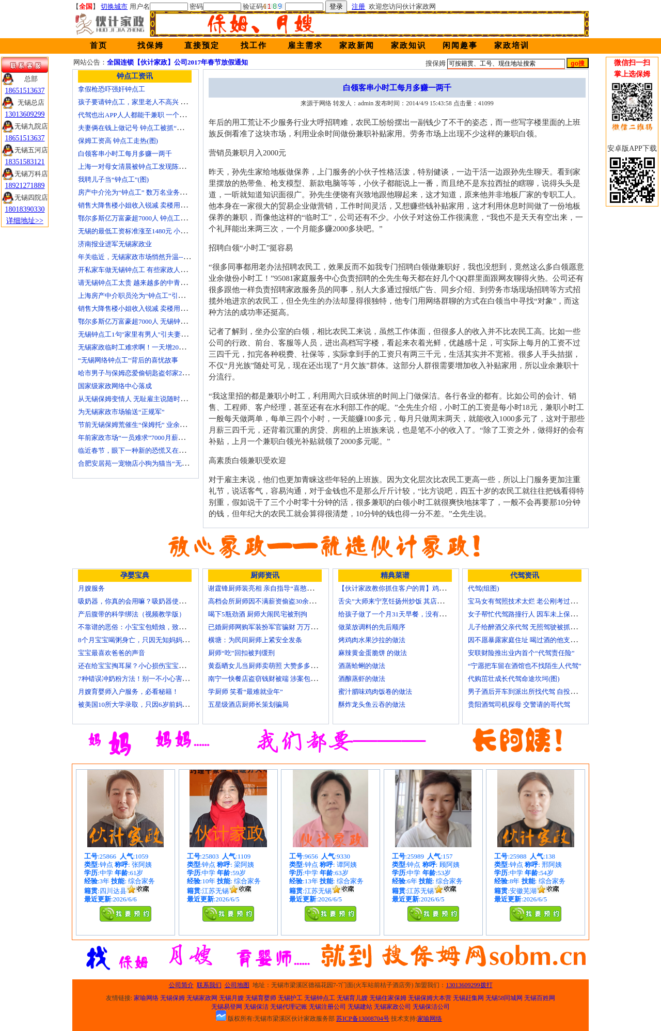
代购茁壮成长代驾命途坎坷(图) (514, 679)
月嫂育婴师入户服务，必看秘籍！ (128, 691)
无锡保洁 (256, 1006)
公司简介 (181, 985)
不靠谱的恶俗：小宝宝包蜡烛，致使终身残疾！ (148, 627)
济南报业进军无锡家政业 (115, 244)
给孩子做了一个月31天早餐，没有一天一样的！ (408, 614)
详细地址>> (24, 221)
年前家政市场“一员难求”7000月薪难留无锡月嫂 (148, 437)
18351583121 (25, 162)
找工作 (254, 45)
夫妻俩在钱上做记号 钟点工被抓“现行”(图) (141, 128)
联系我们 (209, 985)
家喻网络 (146, 998)
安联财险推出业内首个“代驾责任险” (521, 653)
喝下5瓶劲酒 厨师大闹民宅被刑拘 (257, 614)
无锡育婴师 (260, 998)
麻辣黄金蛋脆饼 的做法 (372, 653)
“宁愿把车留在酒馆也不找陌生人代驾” (524, 666)
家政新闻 (356, 45)
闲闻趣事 (460, 45)
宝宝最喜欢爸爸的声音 (111, 653)
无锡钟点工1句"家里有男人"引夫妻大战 (136, 334)
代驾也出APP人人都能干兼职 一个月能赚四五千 (148, 115)
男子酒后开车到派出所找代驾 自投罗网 (526, 691)
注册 (358, 6)
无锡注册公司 (327, 1006)
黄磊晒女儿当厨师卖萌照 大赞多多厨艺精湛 (272, 666)
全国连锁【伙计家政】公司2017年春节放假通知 (177, 62)
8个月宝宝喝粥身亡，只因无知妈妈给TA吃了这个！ (154, 640)
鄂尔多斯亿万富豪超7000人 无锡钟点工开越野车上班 (156, 321)
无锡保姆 (172, 998)
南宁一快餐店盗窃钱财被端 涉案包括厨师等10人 (279, 679)
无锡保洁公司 (431, 1006)
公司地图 (237, 985)
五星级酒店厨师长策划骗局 (248, 704)
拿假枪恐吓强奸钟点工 (111, 89)
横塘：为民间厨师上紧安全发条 (255, 640)
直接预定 (201, 45)
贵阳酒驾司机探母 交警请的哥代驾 (519, 704)
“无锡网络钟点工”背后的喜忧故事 (128, 360)
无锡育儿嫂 (352, 998)
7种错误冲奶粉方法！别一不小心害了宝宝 (140, 679)
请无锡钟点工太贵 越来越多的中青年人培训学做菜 (152, 283)
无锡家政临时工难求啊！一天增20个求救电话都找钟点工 (162, 347)
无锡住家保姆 (387, 998)
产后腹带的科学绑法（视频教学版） (131, 614)
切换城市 (114, 6)
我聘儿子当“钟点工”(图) (113, 179)
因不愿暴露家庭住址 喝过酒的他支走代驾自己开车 (542, 640)
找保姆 (150, 45)
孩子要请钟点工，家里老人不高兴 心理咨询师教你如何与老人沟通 (176, 102)
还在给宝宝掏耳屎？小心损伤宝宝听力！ (138, 666)
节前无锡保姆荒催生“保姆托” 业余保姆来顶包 (145, 425)
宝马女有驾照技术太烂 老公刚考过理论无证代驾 (539, 601)
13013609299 (25, 114)
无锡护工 (290, 998)
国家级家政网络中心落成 (115, 386)
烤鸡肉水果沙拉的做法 (371, 640)
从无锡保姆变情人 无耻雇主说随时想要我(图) (145, 399)
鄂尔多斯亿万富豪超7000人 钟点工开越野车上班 (149, 218)
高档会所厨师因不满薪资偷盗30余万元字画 (272, 601)
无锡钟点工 (319, 998)
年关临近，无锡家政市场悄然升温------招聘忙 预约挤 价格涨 (167, 257)
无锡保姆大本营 (429, 998)
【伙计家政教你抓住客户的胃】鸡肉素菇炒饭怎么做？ (418, 588)
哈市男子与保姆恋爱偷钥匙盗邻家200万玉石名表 (150, 373)
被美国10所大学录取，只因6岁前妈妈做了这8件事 (152, 704)
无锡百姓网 (539, 998)
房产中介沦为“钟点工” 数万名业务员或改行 (142, 192)
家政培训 (511, 45)
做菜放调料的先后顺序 (371, 627)
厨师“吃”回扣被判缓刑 (241, 653)
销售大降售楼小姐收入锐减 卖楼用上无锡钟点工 (149, 308)
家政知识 (408, 45)
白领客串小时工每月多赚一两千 (125, 153)
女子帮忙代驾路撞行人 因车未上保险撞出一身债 (539, 614)
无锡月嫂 (231, 998)
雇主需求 (305, 45)
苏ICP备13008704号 (362, 1018)
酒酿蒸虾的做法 (361, 679)
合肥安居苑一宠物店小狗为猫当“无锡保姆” (141, 463)
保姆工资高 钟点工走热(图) (118, 141)
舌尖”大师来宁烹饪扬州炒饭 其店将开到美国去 (407, 601)
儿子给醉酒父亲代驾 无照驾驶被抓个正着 (529, 627)
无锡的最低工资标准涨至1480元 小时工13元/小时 (150, 231)
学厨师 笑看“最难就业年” (245, 691)
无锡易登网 (226, 1006)
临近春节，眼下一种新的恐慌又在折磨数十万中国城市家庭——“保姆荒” (185, 450)
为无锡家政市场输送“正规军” (121, 412)
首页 (98, 45)
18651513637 (25, 90)
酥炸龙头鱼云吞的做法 (371, 704)
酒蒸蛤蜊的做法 (361, 666)
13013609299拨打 (469, 985)
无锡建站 (360, 1006)
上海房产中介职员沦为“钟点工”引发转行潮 (141, 295)
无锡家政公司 (392, 1006)
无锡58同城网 (504, 998)
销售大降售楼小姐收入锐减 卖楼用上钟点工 (142, 205)
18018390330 (25, 209)
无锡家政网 (201, 998)
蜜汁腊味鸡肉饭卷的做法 (375, 691)
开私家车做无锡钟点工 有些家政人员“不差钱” (145, 270)
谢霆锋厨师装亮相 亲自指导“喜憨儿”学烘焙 (272, 588)
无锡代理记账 (288, 1006)
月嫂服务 (91, 588)
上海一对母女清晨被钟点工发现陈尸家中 (138, 166)
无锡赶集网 (468, 998)
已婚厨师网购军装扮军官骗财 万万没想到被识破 (279, 627)
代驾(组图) (483, 588)
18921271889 (25, 185)
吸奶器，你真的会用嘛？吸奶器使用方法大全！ (148, 601)
